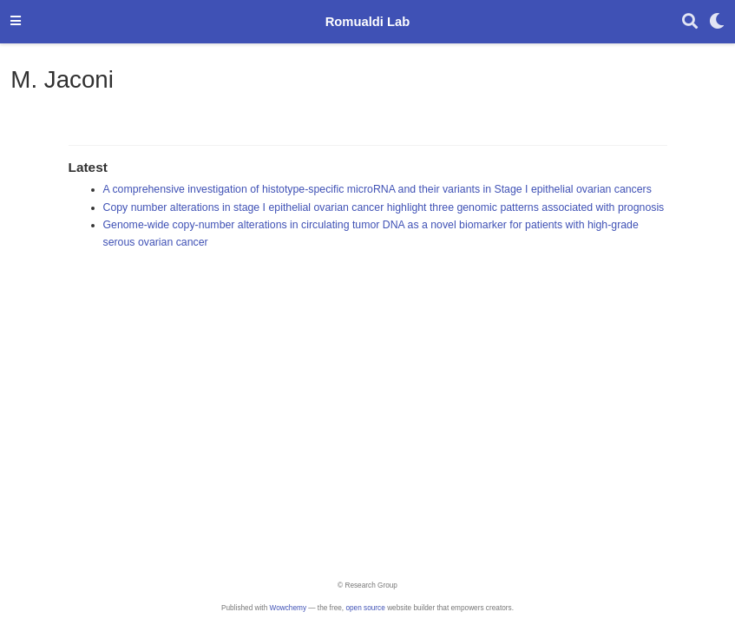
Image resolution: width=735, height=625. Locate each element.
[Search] (690, 22)
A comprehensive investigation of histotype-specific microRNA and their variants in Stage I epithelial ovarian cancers (377, 189)
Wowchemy (288, 608)
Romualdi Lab (367, 22)
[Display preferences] (717, 22)
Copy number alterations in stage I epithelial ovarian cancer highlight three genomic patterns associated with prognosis (384, 207)
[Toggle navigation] (15, 21)
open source (364, 608)
